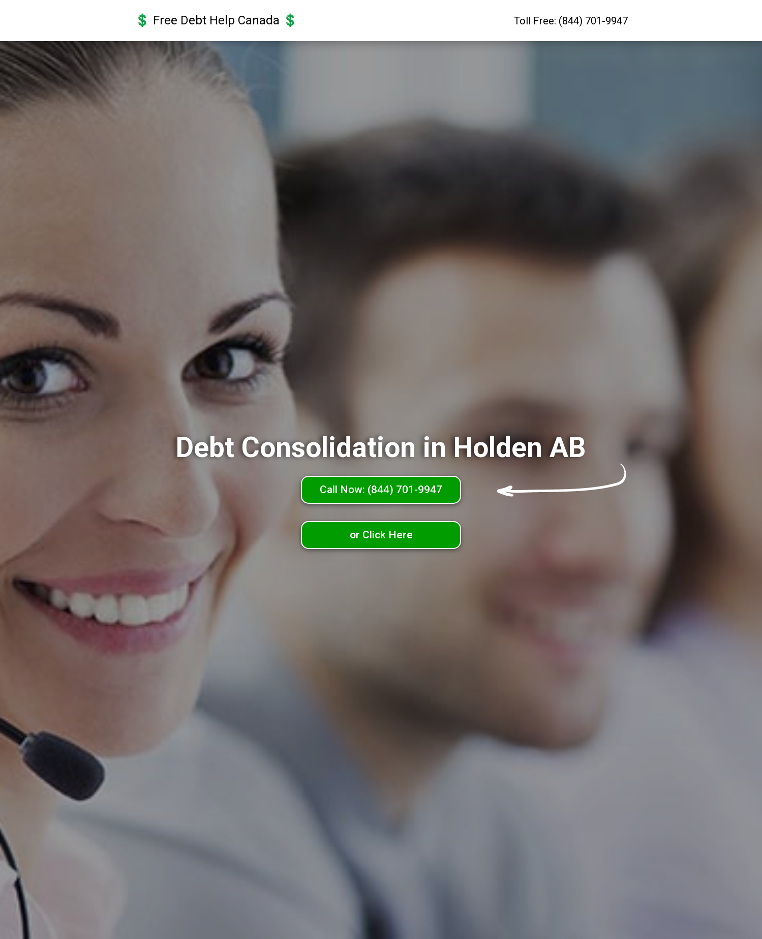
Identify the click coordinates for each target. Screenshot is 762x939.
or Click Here (381, 535)
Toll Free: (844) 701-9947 (571, 21)
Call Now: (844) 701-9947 (381, 489)
